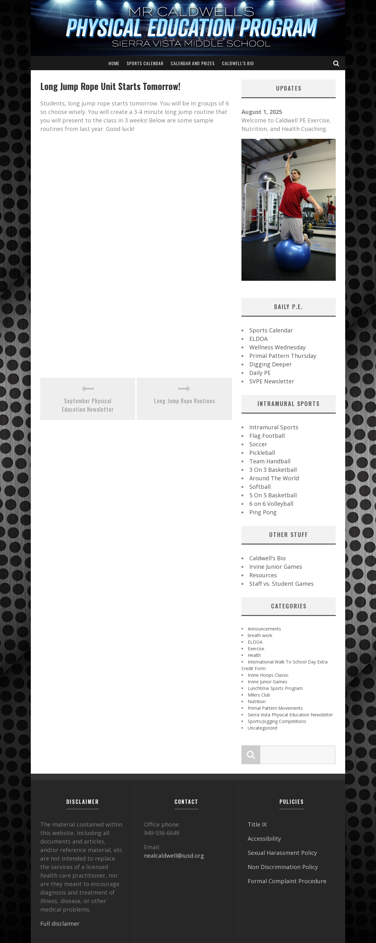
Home (113, 63)
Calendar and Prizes (193, 63)
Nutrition (257, 701)
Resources (263, 575)
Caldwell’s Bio (238, 63)
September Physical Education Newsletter (88, 405)
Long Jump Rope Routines (184, 401)
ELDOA (258, 338)
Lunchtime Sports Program (275, 688)
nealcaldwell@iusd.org (174, 855)
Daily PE (260, 372)
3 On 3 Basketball (273, 469)
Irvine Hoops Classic (268, 675)
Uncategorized (262, 728)
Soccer (258, 444)
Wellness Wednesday (277, 347)
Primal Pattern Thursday (282, 355)
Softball (260, 486)
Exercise (256, 649)
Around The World (274, 478)
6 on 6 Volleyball (271, 503)
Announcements (264, 629)
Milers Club (259, 695)
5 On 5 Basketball (273, 495)
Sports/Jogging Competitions (277, 721)
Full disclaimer (60, 923)
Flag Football (267, 435)
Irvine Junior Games (275, 566)
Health (254, 655)
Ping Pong (263, 512)
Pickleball (262, 452)
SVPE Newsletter (271, 381)
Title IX (257, 824)
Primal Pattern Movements (275, 708)
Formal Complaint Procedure (287, 881)
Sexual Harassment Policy (282, 852)
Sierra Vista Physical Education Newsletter (290, 715)
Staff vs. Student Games (281, 583)
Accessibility (264, 838)
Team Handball (269, 461)
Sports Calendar (145, 63)
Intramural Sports (273, 427)
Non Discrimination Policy (283, 867)
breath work (260, 635)
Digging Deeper (270, 364)
